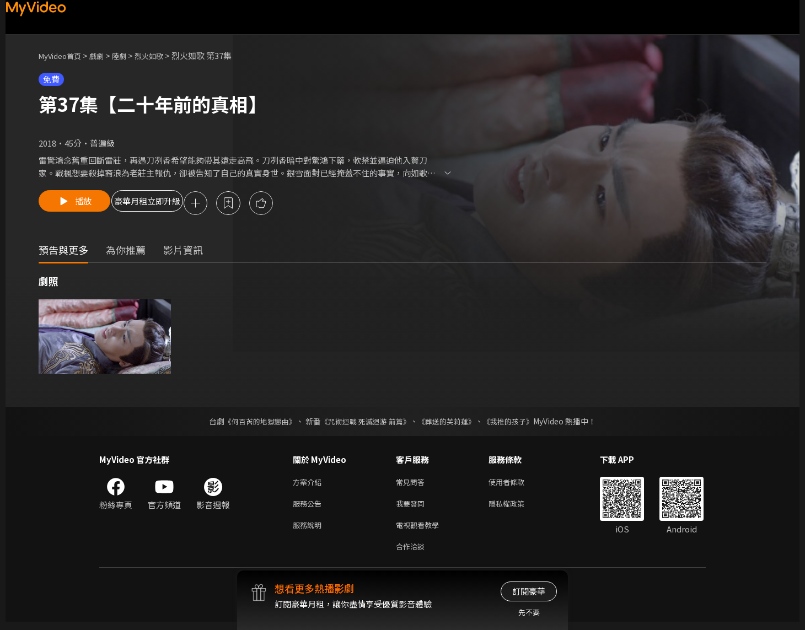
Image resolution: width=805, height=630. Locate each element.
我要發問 (412, 507)
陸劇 (130, 55)
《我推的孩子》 (517, 422)
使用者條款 (515, 484)
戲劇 (105, 55)
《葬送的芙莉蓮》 (451, 422)
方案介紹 (309, 484)
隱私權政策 (515, 507)
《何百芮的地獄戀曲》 (253, 422)
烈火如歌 (163, 55)
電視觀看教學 (421, 530)
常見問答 (412, 484)
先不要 (529, 612)
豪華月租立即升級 (172, 204)
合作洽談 (412, 553)
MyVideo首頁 (64, 55)
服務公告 (309, 507)
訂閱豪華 (528, 591)
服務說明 (309, 530)
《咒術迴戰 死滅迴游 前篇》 (364, 422)
